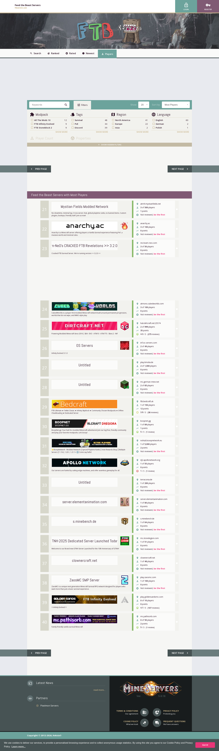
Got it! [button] (205, 745)
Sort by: (156, 104)
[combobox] (143, 105)
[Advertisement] (109, 79)
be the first (159, 214)
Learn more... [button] (18, 746)
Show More (61, 132)
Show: (133, 104)
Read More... (99, 690)
